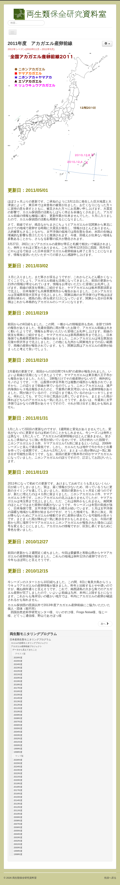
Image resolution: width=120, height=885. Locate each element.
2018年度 (18, 684)
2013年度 (18, 701)
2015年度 (18, 695)
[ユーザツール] (107, 43)
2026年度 (18, 657)
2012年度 (18, 705)
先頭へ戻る (110, 877)
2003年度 (18, 735)
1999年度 (18, 748)
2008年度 (18, 718)
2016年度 (18, 691)
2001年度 (18, 742)
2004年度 (18, 732)
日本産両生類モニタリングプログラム (30, 639)
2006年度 (18, 725)
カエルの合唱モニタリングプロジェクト (29, 643)
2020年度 (18, 678)
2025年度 (18, 661)
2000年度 (18, 745)
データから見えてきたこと (24, 650)
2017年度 (18, 688)
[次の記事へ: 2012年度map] (105, 624)
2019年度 (18, 681)
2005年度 (18, 728)
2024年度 (18, 664)
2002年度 (18, 738)
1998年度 (18, 752)
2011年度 (18, 708)
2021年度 (18, 674)
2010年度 (18, 711)
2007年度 (18, 722)
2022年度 (18, 671)
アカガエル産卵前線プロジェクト (26, 646)
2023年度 (18, 668)
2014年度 (18, 698)
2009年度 (18, 715)
